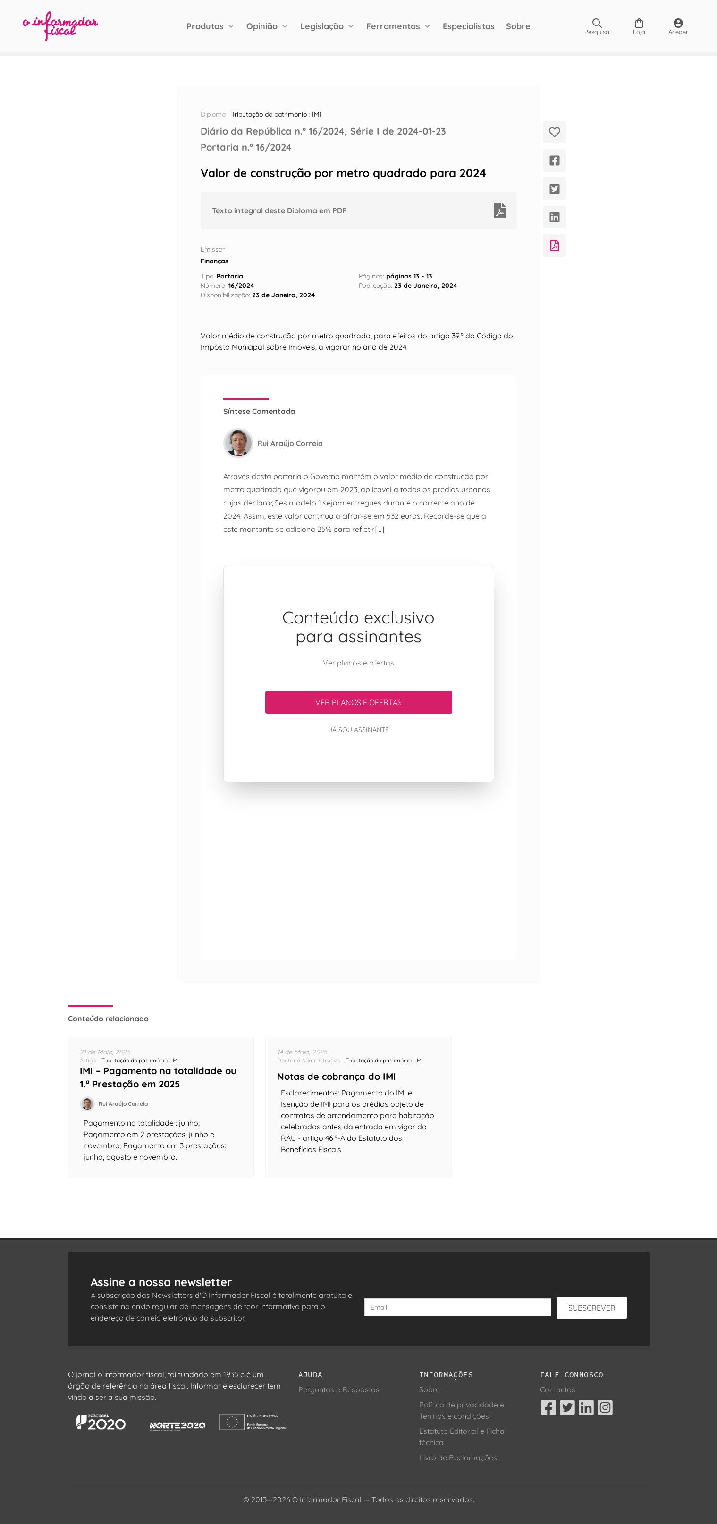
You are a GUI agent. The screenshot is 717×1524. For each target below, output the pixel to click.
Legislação (322, 26)
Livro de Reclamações (458, 1457)
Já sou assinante (359, 729)
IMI (316, 114)
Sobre (518, 26)
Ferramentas (393, 26)
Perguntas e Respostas (339, 1389)
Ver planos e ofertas (358, 702)
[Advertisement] (358, 871)
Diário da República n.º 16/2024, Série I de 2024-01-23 (323, 131)
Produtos (205, 26)
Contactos (557, 1389)
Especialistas (469, 26)
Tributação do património (269, 114)
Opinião (262, 26)
